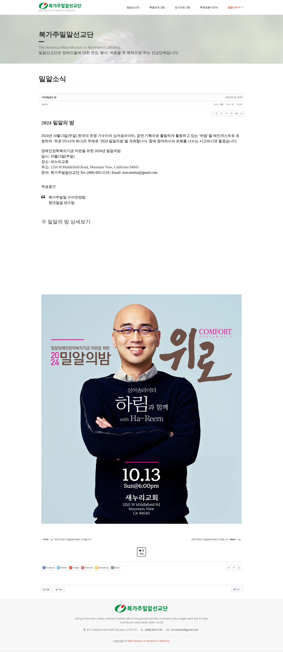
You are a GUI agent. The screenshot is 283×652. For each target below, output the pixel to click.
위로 (58, 589)
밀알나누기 (234, 7)
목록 (45, 589)
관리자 (45, 104)
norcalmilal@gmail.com (184, 629)
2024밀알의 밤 (49, 97)
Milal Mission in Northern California (148, 641)
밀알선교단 (133, 7)
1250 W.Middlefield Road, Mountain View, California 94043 (95, 167)
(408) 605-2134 (153, 629)
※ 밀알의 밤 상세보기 (66, 221)
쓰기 (236, 589)
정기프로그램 (182, 7)
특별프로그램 (157, 7)
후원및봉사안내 (209, 7)
